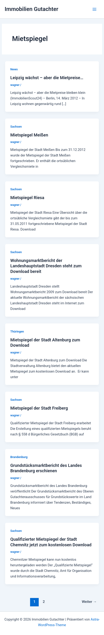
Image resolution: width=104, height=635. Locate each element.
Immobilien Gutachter (31, 9)
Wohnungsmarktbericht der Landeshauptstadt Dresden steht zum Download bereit (45, 266)
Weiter (89, 602)
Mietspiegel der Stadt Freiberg (39, 408)
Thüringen (17, 331)
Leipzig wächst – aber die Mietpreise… (46, 77)
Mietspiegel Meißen (29, 134)
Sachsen (16, 126)
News (14, 69)
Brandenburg (19, 457)
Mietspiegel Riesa (27, 197)
